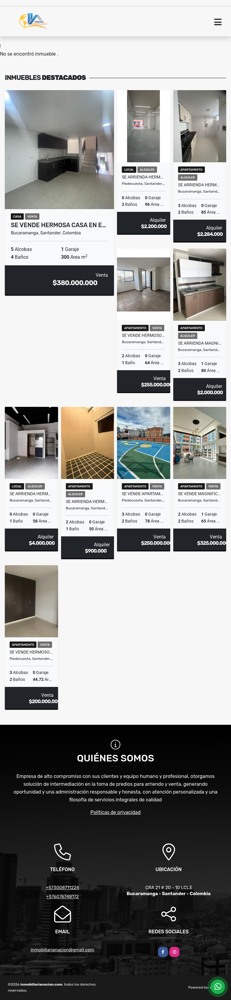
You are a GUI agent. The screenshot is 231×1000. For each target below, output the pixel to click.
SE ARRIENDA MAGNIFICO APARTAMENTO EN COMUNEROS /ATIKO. (200, 343)
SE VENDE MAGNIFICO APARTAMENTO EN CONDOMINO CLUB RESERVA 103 (200, 493)
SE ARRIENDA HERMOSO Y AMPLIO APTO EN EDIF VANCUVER (200, 184)
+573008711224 (62, 887)
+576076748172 (62, 896)
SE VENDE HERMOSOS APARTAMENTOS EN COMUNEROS (143, 335)
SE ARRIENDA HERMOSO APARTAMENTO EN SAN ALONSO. (87, 501)
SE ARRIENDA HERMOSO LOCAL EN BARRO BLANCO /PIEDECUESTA (143, 177)
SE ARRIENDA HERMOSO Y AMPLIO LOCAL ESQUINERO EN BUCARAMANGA (31, 493)
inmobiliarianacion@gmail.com (62, 950)
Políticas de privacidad (116, 812)
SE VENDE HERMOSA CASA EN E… (58, 225)
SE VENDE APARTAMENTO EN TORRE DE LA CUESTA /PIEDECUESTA (143, 493)
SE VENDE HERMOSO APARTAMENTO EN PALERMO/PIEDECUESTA (31, 652)
